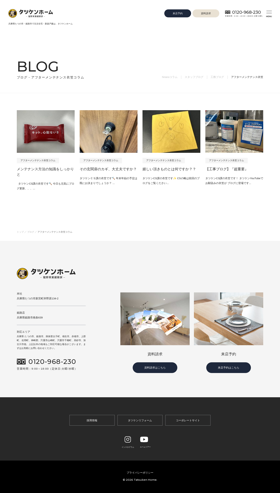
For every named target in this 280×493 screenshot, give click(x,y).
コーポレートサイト (188, 420)
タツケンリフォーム (140, 420)
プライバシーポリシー (140, 472)
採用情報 (92, 420)
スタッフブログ (194, 76)
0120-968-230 (246, 12)
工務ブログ (217, 76)
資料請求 (206, 13)
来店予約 (178, 13)
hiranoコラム (170, 76)
